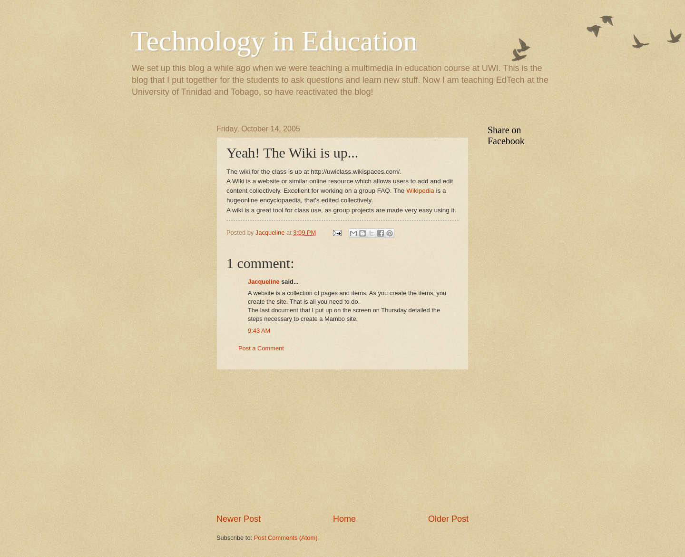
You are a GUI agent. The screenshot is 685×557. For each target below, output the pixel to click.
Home (344, 519)
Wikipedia (421, 190)
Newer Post (238, 519)
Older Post (448, 519)
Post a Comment (261, 348)
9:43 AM (259, 330)
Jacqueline (264, 281)
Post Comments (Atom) (286, 537)
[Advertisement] (342, 441)
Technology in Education (274, 41)
